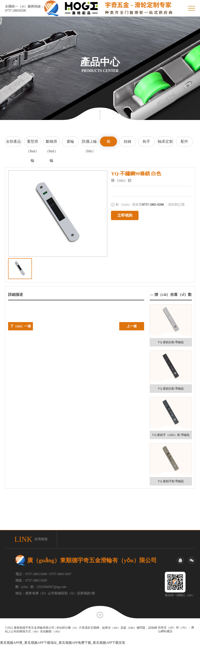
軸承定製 (165, 141)
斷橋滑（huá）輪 (51, 142)
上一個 (132, 326)
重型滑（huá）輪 (32, 142)
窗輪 (70, 141)
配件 (184, 141)
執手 (146, 141)
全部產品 (13, 141)
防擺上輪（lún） (89, 142)
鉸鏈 (127, 141)
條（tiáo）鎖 (108, 142)
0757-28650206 (15, 10)
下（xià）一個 (20, 326)
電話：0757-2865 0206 (31, 574)
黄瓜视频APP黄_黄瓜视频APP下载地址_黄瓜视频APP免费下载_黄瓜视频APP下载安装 (62, 642)
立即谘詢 (124, 215)
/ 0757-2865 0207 (59, 574)
